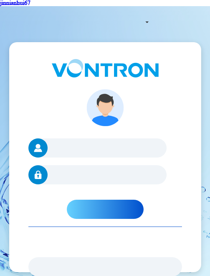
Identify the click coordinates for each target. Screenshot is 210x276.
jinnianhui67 (15, 3)
